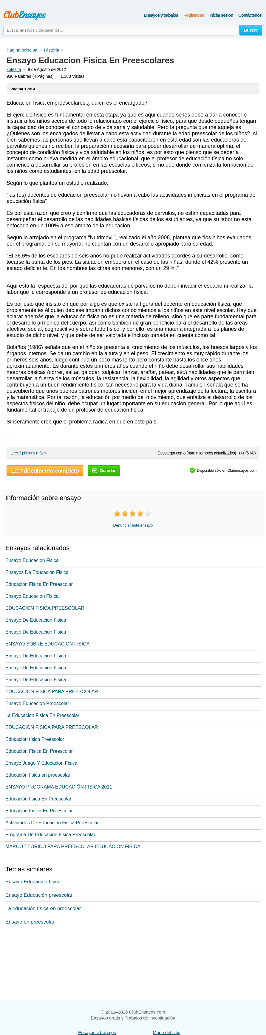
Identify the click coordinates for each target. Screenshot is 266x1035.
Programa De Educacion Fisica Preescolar (50, 834)
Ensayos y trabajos (161, 15)
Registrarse (193, 15)
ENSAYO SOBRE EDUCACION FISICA (47, 643)
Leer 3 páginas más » (28, 453)
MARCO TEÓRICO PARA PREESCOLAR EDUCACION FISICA (72, 846)
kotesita (14, 69)
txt (241, 453)
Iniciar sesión (221, 15)
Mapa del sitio (166, 1032)
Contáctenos (250, 15)
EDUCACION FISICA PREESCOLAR (44, 608)
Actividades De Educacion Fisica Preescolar (52, 822)
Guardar (103, 470)
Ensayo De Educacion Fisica (35, 620)
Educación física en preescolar (37, 775)
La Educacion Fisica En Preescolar (42, 715)
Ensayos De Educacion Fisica (37, 572)
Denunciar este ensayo (133, 525)
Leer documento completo (45, 470)
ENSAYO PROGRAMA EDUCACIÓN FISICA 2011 (58, 786)
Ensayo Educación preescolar (38, 895)
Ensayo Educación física (33, 882)
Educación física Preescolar (34, 739)
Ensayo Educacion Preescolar (37, 703)
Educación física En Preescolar (38, 798)
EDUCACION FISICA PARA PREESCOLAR (51, 691)
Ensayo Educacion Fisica (32, 560)
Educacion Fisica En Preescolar (39, 584)
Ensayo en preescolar (29, 922)
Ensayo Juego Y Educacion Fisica (41, 763)
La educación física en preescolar (43, 908)
